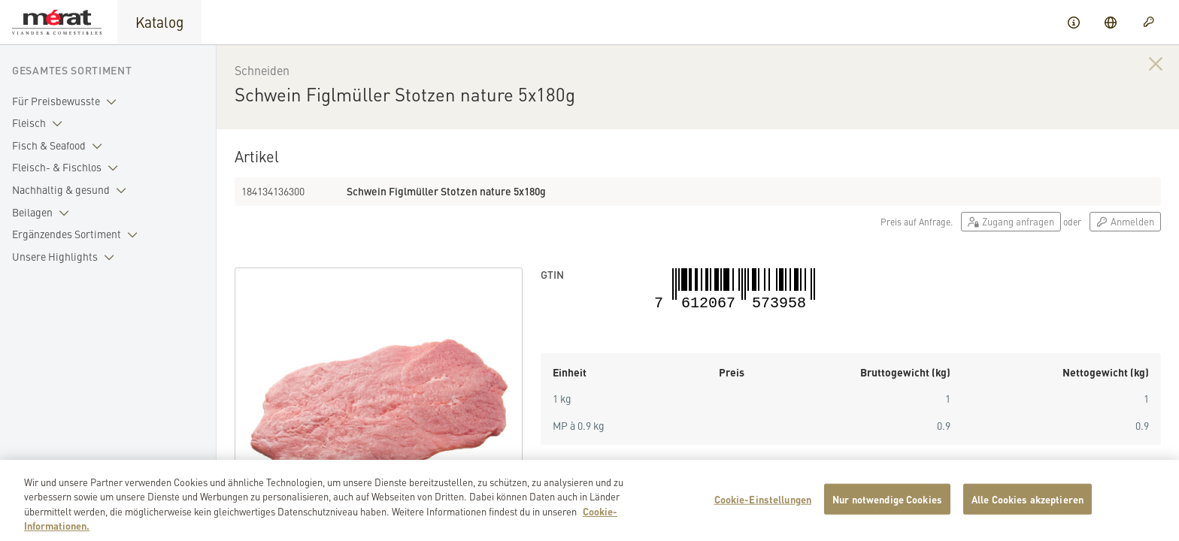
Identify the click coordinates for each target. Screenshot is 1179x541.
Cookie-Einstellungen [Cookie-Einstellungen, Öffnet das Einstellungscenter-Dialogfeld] (763, 508)
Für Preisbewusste (67, 101)
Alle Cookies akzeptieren (1027, 508)
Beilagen (43, 212)
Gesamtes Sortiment (72, 69)
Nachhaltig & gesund (72, 190)
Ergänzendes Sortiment (78, 234)
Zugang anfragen (1011, 221)
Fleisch (40, 123)
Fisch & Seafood (60, 146)
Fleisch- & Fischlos (68, 167)
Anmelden (1125, 221)
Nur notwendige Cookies (887, 508)
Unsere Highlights (66, 257)
